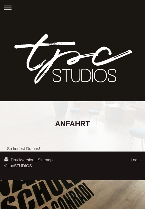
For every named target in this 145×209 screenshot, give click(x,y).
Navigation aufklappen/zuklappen (72, 7)
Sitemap (45, 160)
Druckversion (19, 160)
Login (136, 160)
